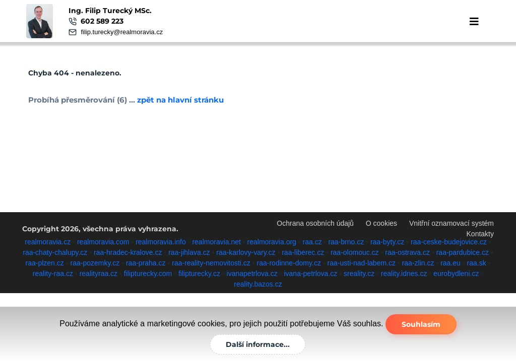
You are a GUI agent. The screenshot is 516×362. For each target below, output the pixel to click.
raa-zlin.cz (418, 263)
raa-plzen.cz (45, 263)
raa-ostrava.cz (407, 252)
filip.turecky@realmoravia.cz (122, 32)
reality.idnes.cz (404, 273)
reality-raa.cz (53, 273)
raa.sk (476, 263)
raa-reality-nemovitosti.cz (211, 263)
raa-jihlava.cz (189, 252)
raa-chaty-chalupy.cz (55, 252)
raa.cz (312, 242)
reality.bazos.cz (258, 284)
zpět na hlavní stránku (180, 100)
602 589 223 (102, 21)
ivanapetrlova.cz (252, 273)
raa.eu (450, 263)
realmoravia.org (271, 242)
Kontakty (480, 234)
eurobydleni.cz (456, 273)
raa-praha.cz (146, 263)
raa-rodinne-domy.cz (289, 263)
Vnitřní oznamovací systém (451, 223)
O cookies (381, 223)
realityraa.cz (98, 273)
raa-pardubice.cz (462, 252)
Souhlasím (421, 324)
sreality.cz (359, 273)
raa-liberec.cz (303, 252)
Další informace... (258, 344)
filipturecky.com (148, 273)
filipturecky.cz (199, 273)
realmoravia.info (161, 242)
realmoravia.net (216, 242)
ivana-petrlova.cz (310, 273)
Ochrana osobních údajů (315, 223)
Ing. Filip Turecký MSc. (110, 10)
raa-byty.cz (387, 242)
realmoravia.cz (48, 242)
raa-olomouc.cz (355, 252)
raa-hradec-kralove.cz (128, 252)
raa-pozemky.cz (94, 263)
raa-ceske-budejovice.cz (449, 242)
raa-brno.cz (346, 242)
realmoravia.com (103, 242)
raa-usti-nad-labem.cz (362, 263)
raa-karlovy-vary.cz (245, 252)
